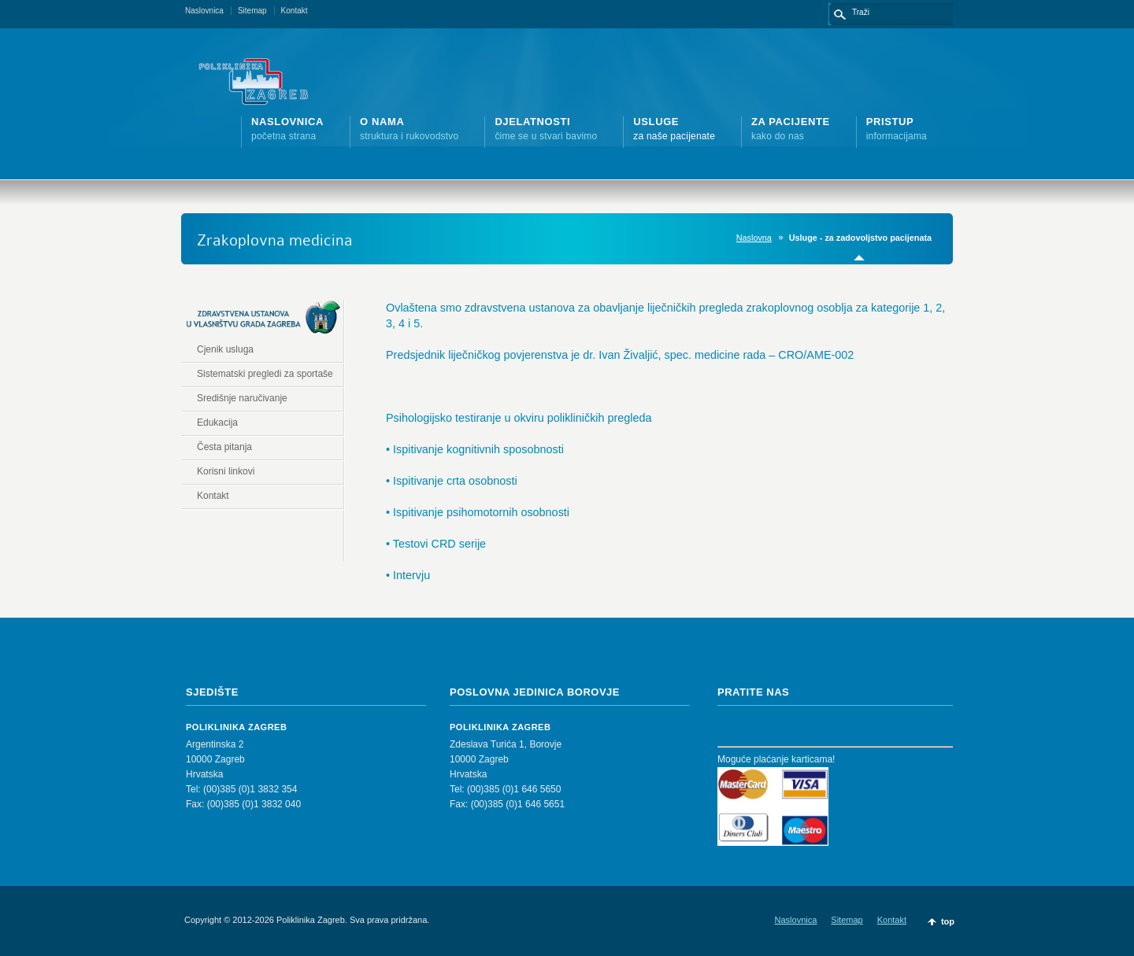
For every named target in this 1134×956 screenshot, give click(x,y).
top (947, 921)
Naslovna (754, 237)
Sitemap (252, 10)
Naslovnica (204, 10)
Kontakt (294, 10)
